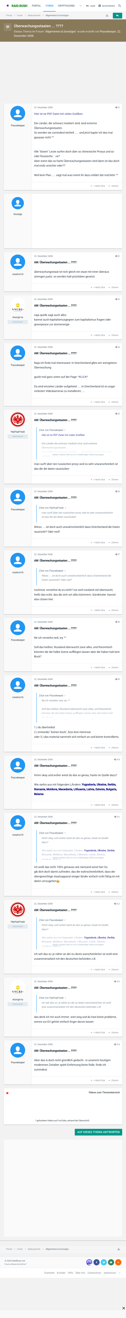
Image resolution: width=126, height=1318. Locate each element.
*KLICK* (83, 376)
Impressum (110, 1272)
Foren (49, 5)
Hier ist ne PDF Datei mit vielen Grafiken (58, 113)
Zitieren (114, 186)
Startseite (49, 1272)
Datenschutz (94, 1272)
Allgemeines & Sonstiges (60, 31)
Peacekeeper (108, 31)
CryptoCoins (66, 5)
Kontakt (61, 1272)
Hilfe (70, 1272)
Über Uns (80, 1272)
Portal (36, 5)
